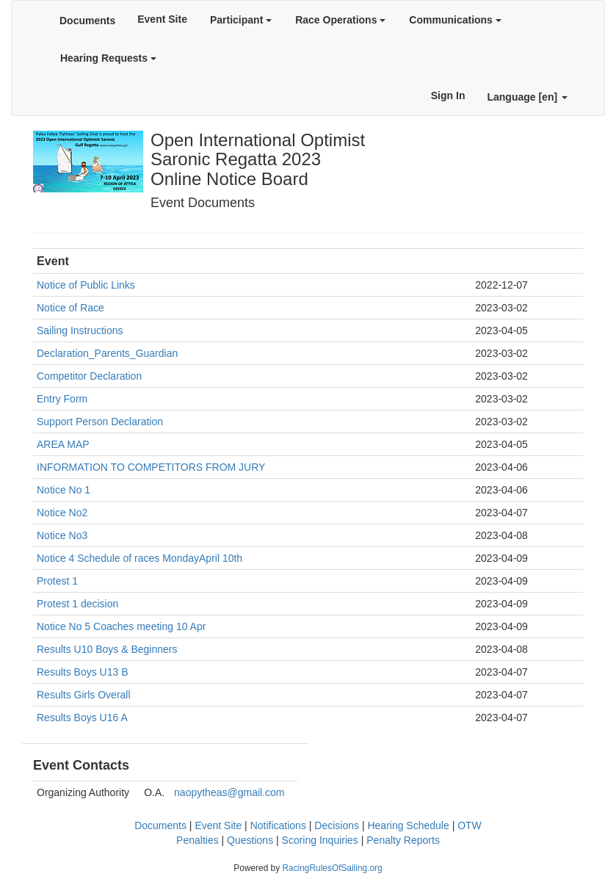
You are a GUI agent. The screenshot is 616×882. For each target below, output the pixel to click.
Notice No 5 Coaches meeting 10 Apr (121, 626)
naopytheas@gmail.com (229, 792)
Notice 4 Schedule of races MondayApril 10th (139, 558)
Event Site (162, 19)
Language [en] (527, 97)
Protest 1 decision (77, 604)
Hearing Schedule (408, 825)
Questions (250, 840)
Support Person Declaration (100, 421)
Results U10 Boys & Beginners (107, 649)
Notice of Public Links (86, 285)
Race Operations (340, 20)
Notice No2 (62, 512)
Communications (455, 20)
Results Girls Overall (84, 695)
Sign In (448, 95)
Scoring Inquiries (320, 840)
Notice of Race (70, 308)
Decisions (336, 825)
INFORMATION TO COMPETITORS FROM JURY (151, 467)
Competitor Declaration (89, 376)
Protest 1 (57, 581)
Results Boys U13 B (82, 672)
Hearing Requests (108, 58)
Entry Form (62, 399)
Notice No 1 (63, 490)
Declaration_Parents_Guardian (107, 353)
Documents (87, 20)
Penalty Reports (403, 840)
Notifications (278, 825)
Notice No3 (62, 535)
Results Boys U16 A (82, 717)
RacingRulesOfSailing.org (332, 868)
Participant (241, 20)
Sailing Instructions (80, 330)
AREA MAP (63, 444)
